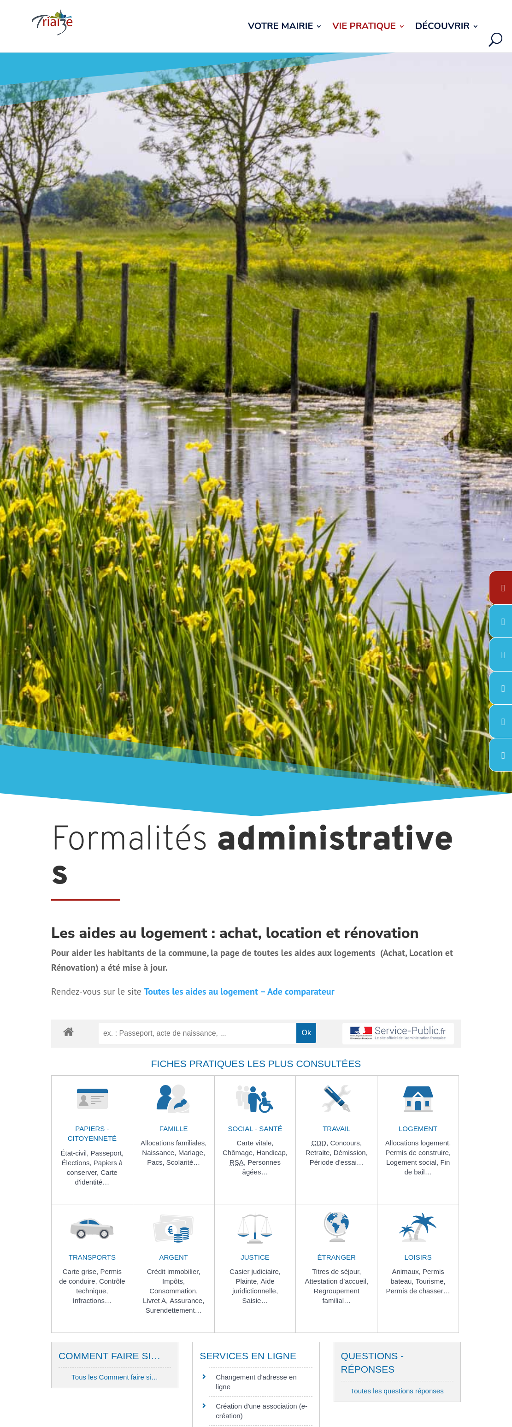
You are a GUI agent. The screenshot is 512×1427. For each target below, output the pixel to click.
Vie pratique (364, 27)
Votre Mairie (280, 27)
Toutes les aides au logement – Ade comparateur (239, 991)
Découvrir (442, 27)
